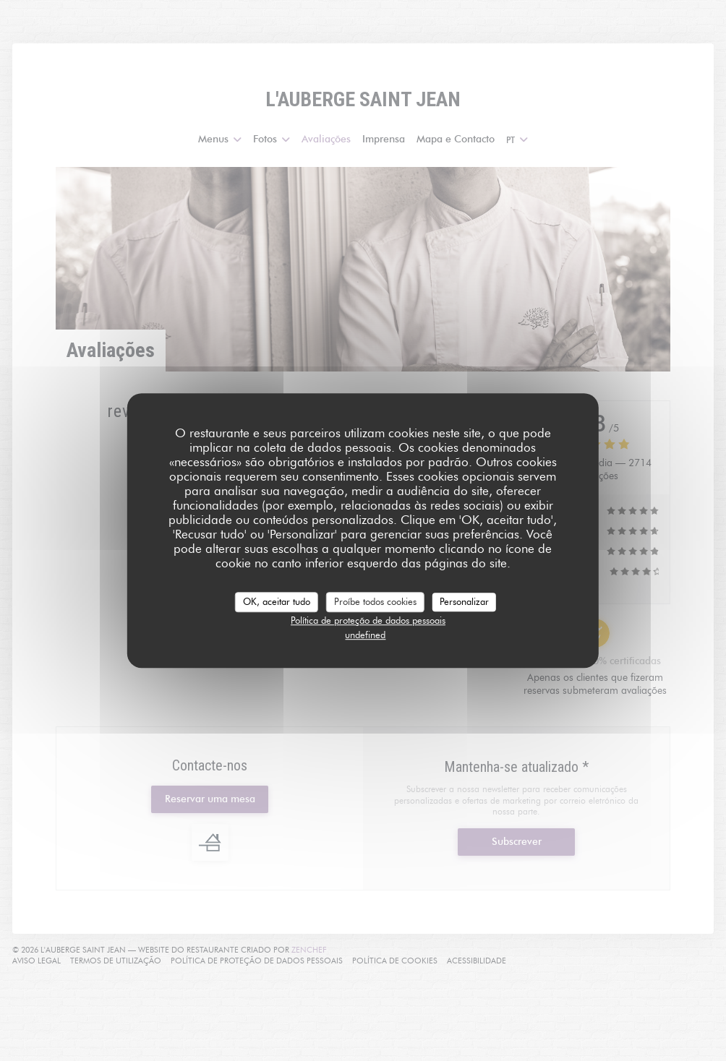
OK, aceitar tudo (276, 601)
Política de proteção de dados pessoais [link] (368, 620)
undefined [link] (365, 634)
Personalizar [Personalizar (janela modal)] (464, 601)
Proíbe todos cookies (375, 601)
